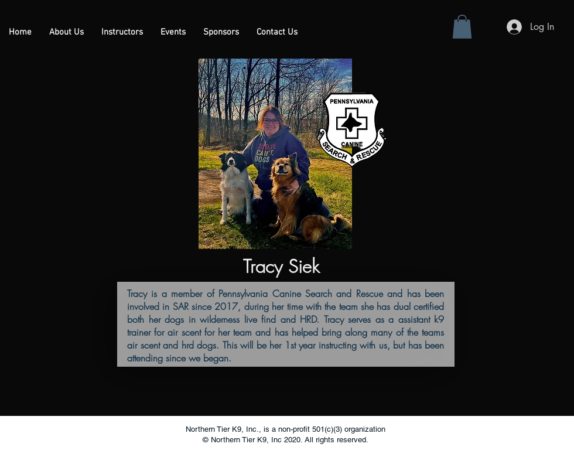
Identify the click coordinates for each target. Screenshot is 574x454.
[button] (122, 32)
